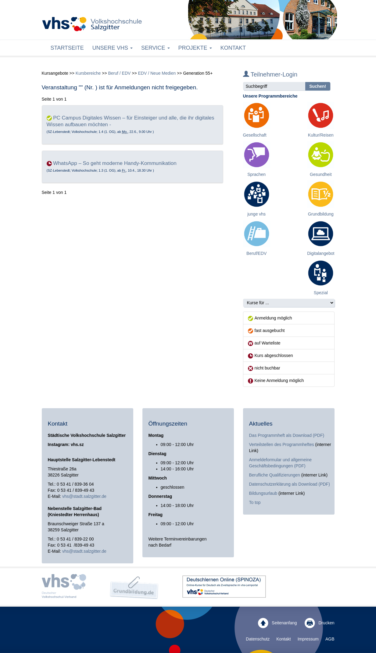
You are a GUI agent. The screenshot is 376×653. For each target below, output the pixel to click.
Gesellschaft (255, 135)
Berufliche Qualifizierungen (275, 475)
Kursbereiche (88, 73)
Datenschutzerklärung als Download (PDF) (289, 484)
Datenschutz (258, 639)
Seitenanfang (277, 623)
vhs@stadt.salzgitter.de (84, 496)
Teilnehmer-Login (270, 74)
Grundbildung (321, 214)
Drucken (319, 623)
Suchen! (317, 86)
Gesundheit (321, 174)
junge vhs (256, 214)
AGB (330, 639)
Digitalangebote (322, 253)
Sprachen (256, 174)
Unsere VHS (112, 48)
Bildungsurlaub (263, 493)
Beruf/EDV (256, 253)
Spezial (321, 292)
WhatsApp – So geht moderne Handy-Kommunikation (114, 163)
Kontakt (233, 48)
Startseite (67, 48)
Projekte (195, 48)
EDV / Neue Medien (157, 73)
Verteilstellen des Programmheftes (281, 444)
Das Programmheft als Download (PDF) (286, 435)
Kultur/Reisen (321, 135)
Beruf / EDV (119, 73)
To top (255, 502)
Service (155, 48)
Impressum (308, 639)
